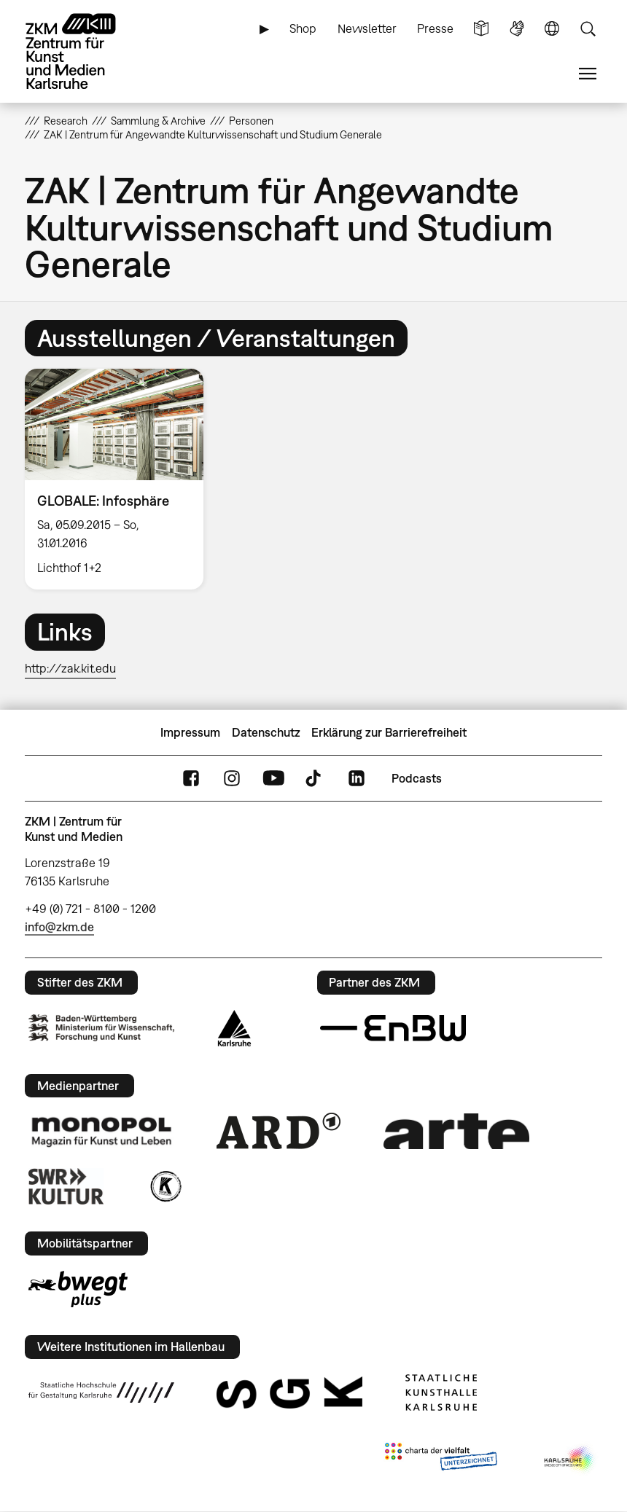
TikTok (315, 778)
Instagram (231, 778)
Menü (587, 74)
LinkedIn (356, 778)
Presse (435, 28)
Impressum (190, 732)
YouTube (273, 778)
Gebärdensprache (516, 28)
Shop (302, 28)
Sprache (551, 28)
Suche (587, 28)
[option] (120, 479)
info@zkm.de (59, 927)
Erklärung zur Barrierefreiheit (389, 732)
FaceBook (191, 778)
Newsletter (367, 28)
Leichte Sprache (481, 28)
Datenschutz (266, 732)
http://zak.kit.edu (70, 668)
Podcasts (417, 778)
